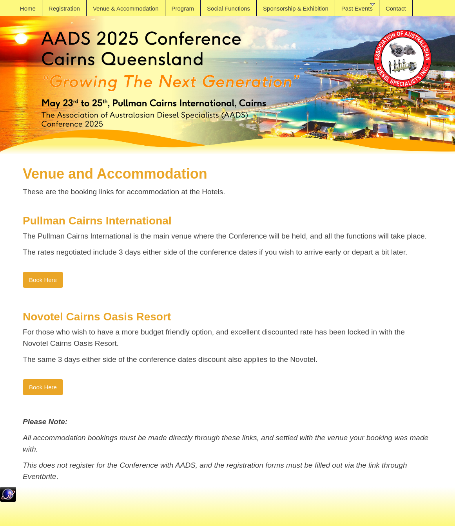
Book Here (43, 280)
